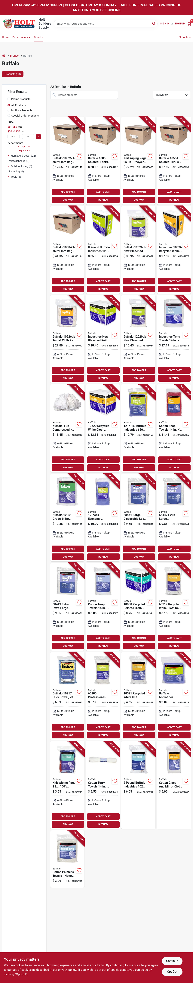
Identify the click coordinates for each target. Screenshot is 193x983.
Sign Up (180, 23)
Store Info (185, 37)
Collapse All (24, 146)
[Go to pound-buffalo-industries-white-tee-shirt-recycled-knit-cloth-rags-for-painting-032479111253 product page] (138, 785)
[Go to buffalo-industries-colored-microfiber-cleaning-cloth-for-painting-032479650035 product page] (138, 428)
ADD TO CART (68, 192)
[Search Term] (106, 23)
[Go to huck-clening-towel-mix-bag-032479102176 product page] (67, 696)
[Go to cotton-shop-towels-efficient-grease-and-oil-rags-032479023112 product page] (174, 428)
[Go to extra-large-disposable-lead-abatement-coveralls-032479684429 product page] (174, 518)
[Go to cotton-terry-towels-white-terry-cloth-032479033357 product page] (103, 785)
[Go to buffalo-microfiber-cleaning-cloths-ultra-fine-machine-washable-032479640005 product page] (174, 696)
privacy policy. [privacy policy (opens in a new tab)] (67, 970)
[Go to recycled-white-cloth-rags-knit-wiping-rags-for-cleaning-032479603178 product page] (174, 607)
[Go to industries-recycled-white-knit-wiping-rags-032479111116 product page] (174, 250)
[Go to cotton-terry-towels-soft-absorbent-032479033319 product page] (103, 607)
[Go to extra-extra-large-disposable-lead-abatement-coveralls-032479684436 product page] (67, 607)
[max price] (28, 136)
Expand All (24, 150)
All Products (18, 105)
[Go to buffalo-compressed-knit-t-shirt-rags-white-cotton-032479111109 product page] (67, 428)
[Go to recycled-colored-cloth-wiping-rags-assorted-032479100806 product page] (138, 607)
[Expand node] (9, 155)
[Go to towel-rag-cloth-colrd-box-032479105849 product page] (174, 161)
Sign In (165, 23)
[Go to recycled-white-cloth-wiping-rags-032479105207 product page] (103, 428)
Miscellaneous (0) (19, 160)
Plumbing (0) (16, 171)
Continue (172, 961)
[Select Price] (38, 136)
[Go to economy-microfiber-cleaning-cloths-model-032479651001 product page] (103, 518)
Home (5, 37)
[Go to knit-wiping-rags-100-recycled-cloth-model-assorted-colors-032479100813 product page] (67, 785)
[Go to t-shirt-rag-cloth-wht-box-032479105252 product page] (67, 161)
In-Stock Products (21, 110)
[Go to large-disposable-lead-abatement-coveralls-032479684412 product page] (138, 518)
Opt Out (172, 971)
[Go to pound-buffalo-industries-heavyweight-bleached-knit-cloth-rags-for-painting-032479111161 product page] (103, 250)
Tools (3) (16, 176)
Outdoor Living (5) (21, 166)
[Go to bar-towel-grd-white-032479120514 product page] (67, 518)
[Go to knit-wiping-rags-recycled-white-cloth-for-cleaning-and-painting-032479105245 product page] (138, 161)
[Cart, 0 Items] (189, 24)
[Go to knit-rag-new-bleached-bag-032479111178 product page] (138, 250)
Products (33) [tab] (13, 74)
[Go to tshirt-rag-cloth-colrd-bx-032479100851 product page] (103, 161)
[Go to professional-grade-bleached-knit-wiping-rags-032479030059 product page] (103, 696)
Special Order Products (25, 116)
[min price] (14, 136)
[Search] (154, 23)
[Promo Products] (9, 99)
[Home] (3, 56)
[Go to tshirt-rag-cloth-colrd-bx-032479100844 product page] (67, 250)
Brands (38, 37)
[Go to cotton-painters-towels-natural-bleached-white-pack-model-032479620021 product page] (67, 859)
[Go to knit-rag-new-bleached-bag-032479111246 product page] (138, 339)
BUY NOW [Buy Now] (68, 200)
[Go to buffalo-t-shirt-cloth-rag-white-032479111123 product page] (67, 339)
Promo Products (20, 99)
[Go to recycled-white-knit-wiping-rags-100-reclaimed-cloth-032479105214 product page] (138, 696)
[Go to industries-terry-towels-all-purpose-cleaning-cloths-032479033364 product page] (174, 339)
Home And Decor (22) (23, 155)
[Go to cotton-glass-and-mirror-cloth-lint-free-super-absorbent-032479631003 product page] (174, 785)
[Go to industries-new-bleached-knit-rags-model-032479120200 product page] (103, 339)
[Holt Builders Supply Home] (19, 23)
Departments (20, 37)
